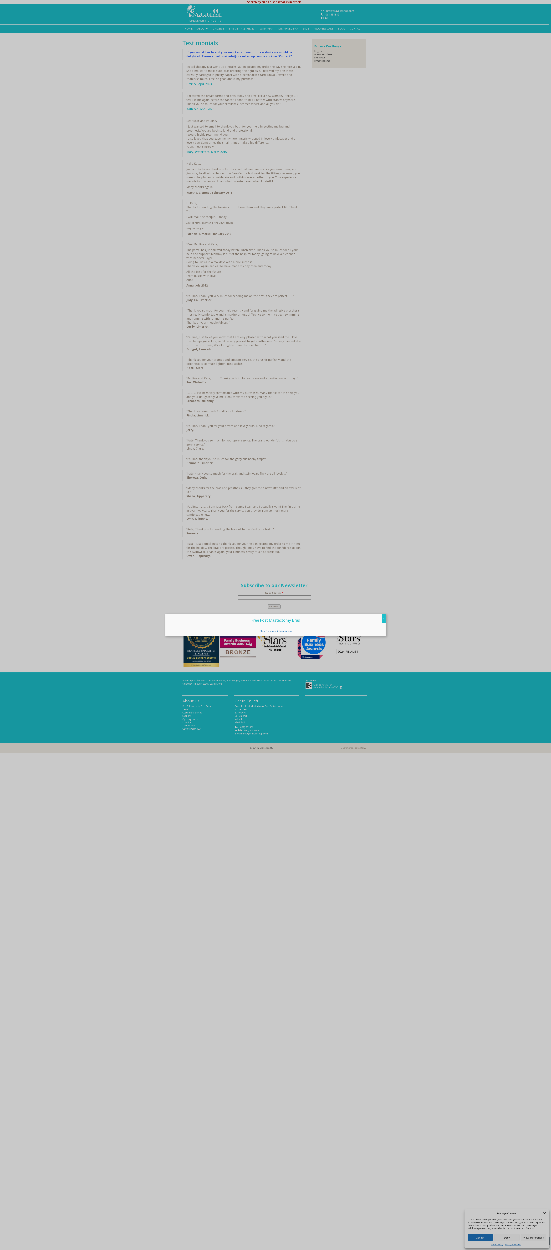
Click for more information (276, 631)
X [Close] (383, 618)
